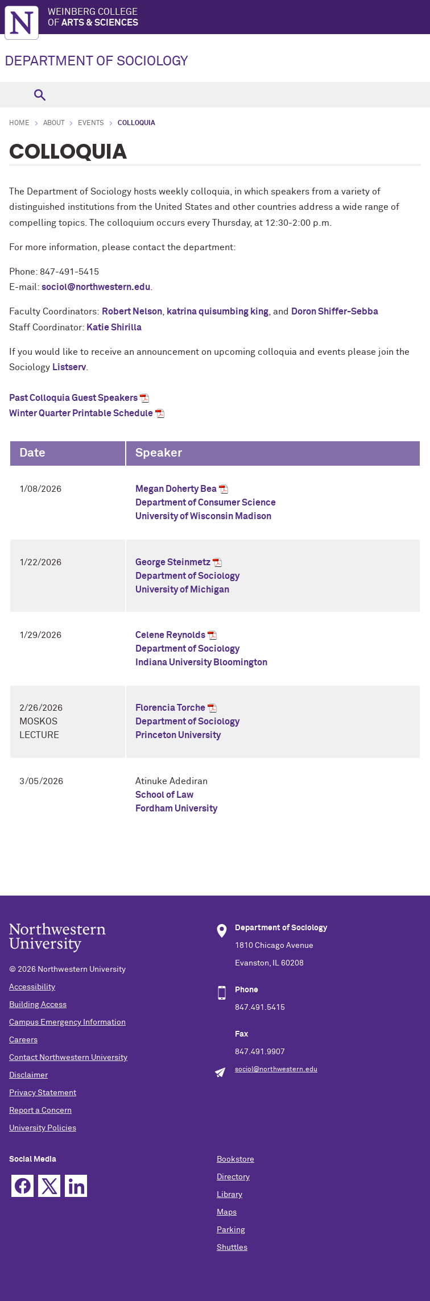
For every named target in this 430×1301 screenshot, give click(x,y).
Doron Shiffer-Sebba (334, 311)
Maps (227, 1212)
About (53, 123)
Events (91, 123)
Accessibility (32, 987)
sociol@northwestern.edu (96, 287)
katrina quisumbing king (217, 311)
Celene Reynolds (170, 635)
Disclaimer (28, 1075)
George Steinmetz (172, 562)
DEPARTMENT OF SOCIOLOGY (96, 61)
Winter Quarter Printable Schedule (81, 413)
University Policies (42, 1128)
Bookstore (235, 1159)
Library (229, 1195)
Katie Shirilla (114, 327)
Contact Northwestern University (68, 1058)
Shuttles (232, 1248)
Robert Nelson (132, 311)
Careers (23, 1040)
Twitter (49, 1186)
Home (19, 123)
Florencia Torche (170, 707)
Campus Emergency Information (67, 1022)
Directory (233, 1177)
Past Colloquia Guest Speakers (73, 398)
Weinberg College (239, 17)
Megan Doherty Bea (176, 489)
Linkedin (76, 1186)
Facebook (22, 1186)
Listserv (69, 367)
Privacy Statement (42, 1093)
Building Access (38, 1005)
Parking (231, 1230)
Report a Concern (40, 1110)
